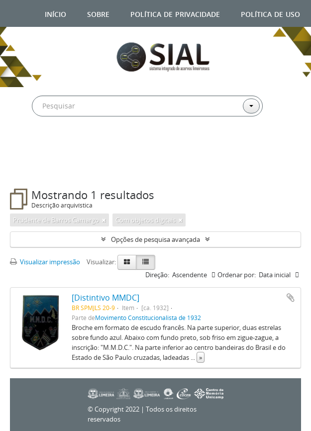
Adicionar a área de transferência (291, 298)
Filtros (34, 168)
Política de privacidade (175, 13)
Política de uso (270, 13)
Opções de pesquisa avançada (155, 239)
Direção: (157, 274)
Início (55, 13)
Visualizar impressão (45, 261)
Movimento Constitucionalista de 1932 (148, 318)
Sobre (98, 13)
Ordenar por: (236, 274)
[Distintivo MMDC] (105, 297)
